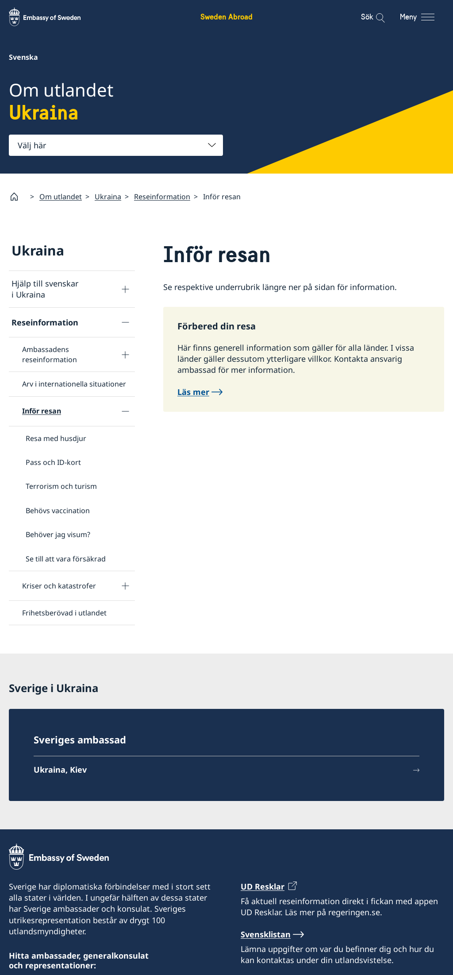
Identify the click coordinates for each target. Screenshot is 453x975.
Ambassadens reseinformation (49, 354)
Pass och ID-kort (53, 462)
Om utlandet (60, 196)
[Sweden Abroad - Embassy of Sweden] (53, 17)
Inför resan (41, 411)
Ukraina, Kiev (60, 769)
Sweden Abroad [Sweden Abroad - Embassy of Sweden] (226, 17)
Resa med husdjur (56, 438)
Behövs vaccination (58, 510)
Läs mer (193, 391)
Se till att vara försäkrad (66, 558)
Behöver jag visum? (58, 534)
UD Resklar (262, 886)
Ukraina (108, 196)
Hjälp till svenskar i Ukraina (45, 289)
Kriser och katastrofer (59, 585)
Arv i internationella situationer (74, 384)
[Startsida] (18, 196)
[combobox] (116, 145)
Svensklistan (266, 934)
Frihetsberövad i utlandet (64, 613)
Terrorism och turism (61, 486)
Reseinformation (162, 196)
